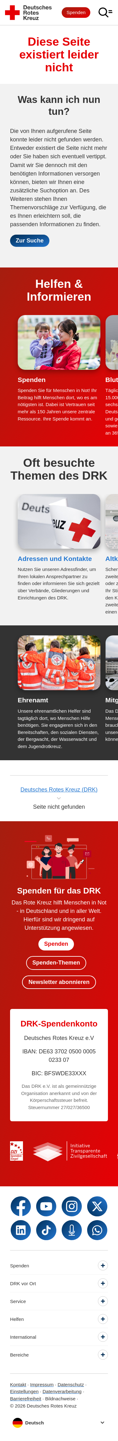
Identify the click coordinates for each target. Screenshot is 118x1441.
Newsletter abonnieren (59, 982)
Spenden (76, 12)
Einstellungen (24, 1391)
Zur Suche (29, 240)
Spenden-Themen (56, 963)
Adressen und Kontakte (55, 558)
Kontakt (18, 1384)
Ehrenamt (33, 700)
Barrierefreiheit (25, 1398)
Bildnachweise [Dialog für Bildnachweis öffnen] (60, 1398)
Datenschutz (71, 1384)
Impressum (42, 1384)
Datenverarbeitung (61, 1391)
